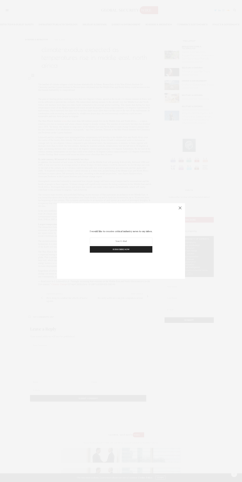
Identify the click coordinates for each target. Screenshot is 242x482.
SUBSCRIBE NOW (121, 249)
